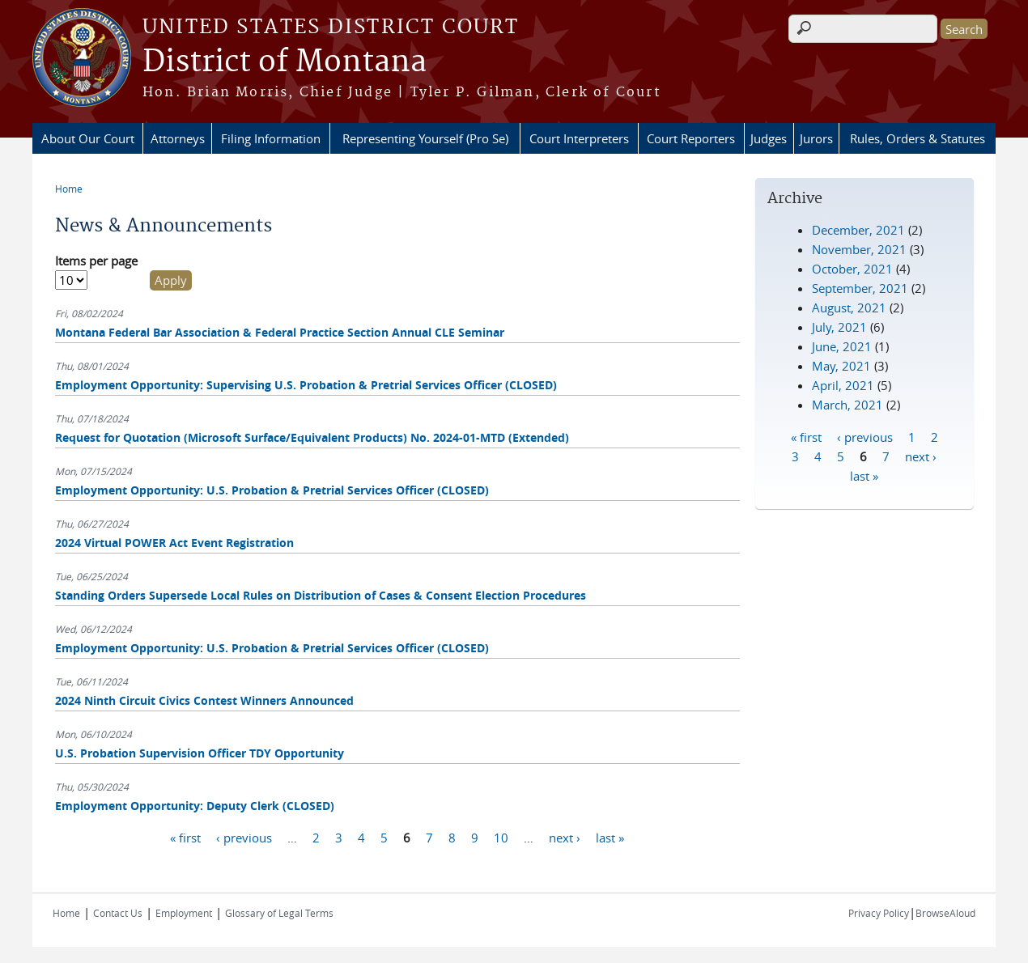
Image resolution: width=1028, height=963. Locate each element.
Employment (183, 912)
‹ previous (244, 837)
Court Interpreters (579, 138)
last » (610, 837)
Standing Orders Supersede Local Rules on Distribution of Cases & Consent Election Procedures (320, 595)
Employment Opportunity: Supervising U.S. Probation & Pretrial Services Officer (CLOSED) (306, 384)
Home (69, 188)
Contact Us (117, 912)
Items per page (96, 260)
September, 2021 (860, 288)
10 (501, 837)
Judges (768, 138)
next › (564, 837)
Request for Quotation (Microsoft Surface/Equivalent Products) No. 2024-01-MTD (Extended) (312, 437)
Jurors (816, 138)
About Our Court (87, 138)
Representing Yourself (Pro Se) (425, 138)
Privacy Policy (878, 912)
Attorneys (178, 138)
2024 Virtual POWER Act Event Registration (174, 542)
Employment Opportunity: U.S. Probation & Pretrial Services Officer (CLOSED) (272, 490)
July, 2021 (839, 327)
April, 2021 (843, 385)
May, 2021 (841, 366)
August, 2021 (849, 307)
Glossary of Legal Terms (279, 912)
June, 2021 (842, 346)
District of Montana (284, 62)
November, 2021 (859, 249)
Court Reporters (691, 138)
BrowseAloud (945, 912)
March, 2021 (847, 405)
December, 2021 (858, 230)
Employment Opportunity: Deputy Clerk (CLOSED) (194, 805)
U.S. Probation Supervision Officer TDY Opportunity (199, 753)
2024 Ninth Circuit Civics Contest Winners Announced (204, 700)
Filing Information (271, 138)
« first (185, 837)
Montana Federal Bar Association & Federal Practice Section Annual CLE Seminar (279, 332)
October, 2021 (852, 269)
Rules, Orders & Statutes (917, 138)
